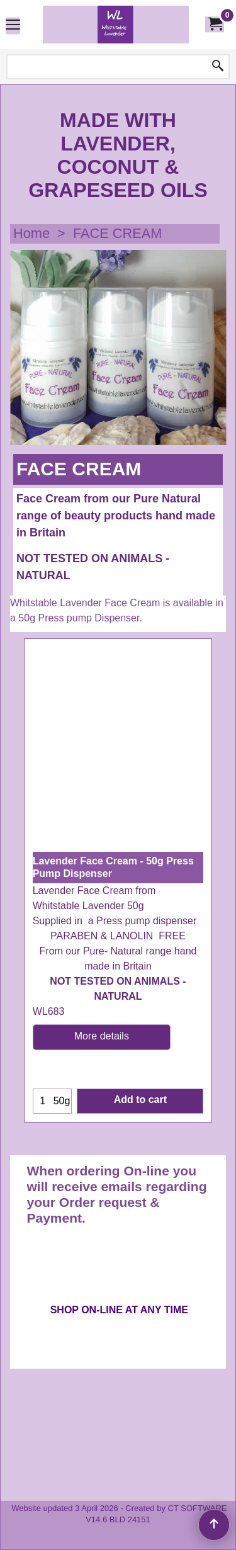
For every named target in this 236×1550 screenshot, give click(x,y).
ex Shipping (59, 963)
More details (101, 1168)
